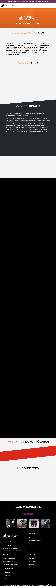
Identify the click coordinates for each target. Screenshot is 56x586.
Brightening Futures (8, 560)
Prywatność (33, 584)
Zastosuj (31, 563)
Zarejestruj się (6, 574)
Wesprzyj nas (6, 571)
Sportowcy (32, 557)
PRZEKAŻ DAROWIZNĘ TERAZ (14, 1)
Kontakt (5, 577)
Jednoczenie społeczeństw (10, 563)
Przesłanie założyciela (35, 539)
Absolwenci (32, 560)
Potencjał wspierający (9, 557)
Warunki (27, 584)
